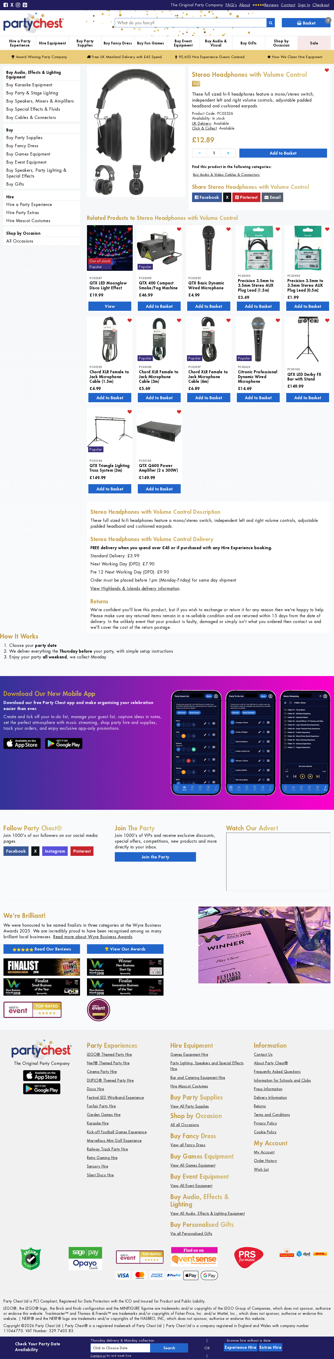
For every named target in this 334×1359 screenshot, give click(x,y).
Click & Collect (204, 128)
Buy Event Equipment (183, 43)
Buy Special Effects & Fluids (33, 109)
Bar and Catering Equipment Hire (197, 1077)
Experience (241, 1347)
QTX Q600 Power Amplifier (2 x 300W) (158, 468)
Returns (260, 1106)
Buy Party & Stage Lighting (32, 93)
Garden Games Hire (104, 1114)
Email (272, 197)
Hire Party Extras (22, 212)
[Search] (271, 22)
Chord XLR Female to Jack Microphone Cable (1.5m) (109, 376)
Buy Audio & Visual (216, 43)
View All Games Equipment (192, 1165)
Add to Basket (283, 153)
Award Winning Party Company (39, 57)
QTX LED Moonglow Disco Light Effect (108, 285)
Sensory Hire (97, 1166)
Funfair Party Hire (101, 1106)
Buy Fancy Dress (118, 43)
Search (169, 1348)
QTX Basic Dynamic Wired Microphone (206, 285)
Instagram (55, 851)
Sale (314, 43)
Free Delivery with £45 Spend (124, 57)
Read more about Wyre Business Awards (92, 936)
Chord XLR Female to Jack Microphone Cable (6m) (208, 376)
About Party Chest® (271, 1063)
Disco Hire (95, 1089)
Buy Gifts (249, 43)
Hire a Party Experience (20, 43)
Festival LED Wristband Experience (115, 1097)
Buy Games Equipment (28, 154)
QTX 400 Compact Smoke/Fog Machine (158, 285)
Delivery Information (270, 1097)
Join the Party (155, 857)
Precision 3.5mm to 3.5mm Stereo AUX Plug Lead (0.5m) (305, 285)
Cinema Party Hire (102, 1071)
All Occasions (19, 241)
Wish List (261, 1169)
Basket (314, 22)
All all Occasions (184, 1124)
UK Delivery (201, 123)
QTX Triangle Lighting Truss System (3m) (110, 468)
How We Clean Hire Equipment (294, 57)
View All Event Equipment (191, 1185)
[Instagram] (18, 5)
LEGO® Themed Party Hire (109, 1054)
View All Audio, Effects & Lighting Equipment (207, 1213)
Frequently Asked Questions (277, 1071)
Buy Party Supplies (85, 43)
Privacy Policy (265, 1123)
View (110, 306)
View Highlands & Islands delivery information (135, 588)
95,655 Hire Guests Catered (210, 57)
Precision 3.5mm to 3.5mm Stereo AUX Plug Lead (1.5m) (256, 285)
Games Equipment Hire (189, 1054)
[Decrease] (199, 153)
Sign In (304, 4)
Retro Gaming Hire (102, 1157)
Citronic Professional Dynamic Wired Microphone (257, 376)
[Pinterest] (25, 5)
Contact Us (263, 1054)
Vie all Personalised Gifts (191, 1233)
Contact (288, 4)
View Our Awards (125, 949)
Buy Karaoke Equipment (29, 84)
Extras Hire (271, 1347)
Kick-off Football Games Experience (117, 1132)
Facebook (207, 197)
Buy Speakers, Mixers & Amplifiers (40, 101)
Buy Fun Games (150, 43)
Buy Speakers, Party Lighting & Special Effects (36, 173)
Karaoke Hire (98, 1123)
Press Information (268, 1089)
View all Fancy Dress (187, 1145)
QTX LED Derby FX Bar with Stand (304, 376)
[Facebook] (5, 5)
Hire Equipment (52, 43)
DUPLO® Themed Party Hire (110, 1080)
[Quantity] (214, 153)
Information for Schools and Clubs (282, 1080)
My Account (264, 1152)
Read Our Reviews (42, 949)
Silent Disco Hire (100, 1175)
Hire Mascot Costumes (28, 220)
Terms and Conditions (272, 1114)
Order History (265, 1160)
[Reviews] (266, 4)
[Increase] (228, 153)
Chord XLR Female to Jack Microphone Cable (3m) (159, 376)
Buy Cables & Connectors (31, 117)
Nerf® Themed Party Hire (108, 1063)
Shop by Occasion (281, 43)
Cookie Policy (265, 1132)
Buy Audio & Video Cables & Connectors (226, 174)
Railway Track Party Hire (107, 1149)
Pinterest (246, 197)
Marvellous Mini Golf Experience (114, 1140)
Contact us (98, 1356)
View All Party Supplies (189, 1106)
